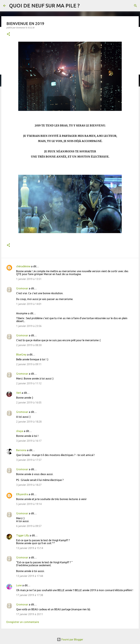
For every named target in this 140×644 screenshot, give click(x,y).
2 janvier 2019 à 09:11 (29, 364)
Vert (18, 392)
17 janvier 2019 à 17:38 (29, 595)
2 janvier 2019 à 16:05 (29, 402)
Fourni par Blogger (70, 639)
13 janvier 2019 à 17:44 (29, 575)
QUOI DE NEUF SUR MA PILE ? (44, 5)
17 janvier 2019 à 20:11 (29, 614)
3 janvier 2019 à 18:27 (29, 484)
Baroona (21, 450)
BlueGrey (21, 354)
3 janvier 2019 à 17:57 (29, 459)
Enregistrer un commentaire (22, 621)
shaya (19, 431)
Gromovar (22, 288)
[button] (8, 34)
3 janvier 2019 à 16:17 (29, 440)
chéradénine (23, 266)
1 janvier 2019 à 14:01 (29, 303)
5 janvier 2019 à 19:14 (29, 503)
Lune (19, 585)
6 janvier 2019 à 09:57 (29, 526)
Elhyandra (22, 494)
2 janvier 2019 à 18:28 (29, 421)
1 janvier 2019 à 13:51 (29, 279)
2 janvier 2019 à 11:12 (29, 383)
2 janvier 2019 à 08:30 (29, 345)
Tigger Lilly (22, 535)
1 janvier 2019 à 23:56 (29, 326)
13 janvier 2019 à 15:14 (29, 548)
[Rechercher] (135, 6)
